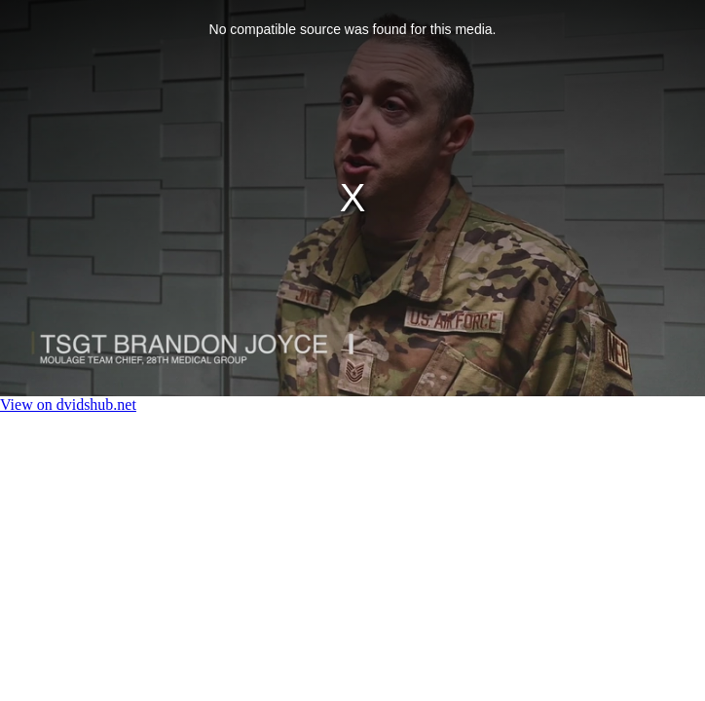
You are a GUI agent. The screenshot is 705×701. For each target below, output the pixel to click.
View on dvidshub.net (68, 404)
